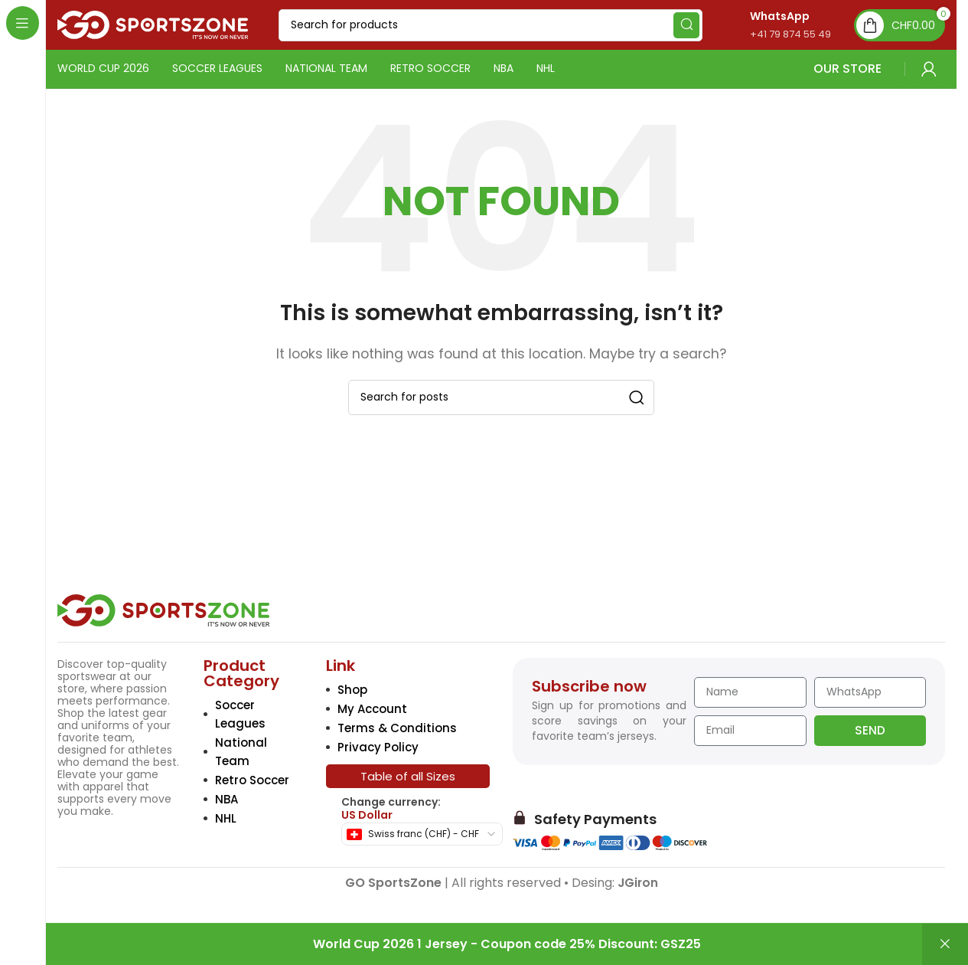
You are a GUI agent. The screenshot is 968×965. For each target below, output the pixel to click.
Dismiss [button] (945, 944)
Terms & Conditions (397, 728)
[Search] (490, 25)
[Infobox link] (774, 25)
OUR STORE (782, 68)
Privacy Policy (378, 747)
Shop (352, 690)
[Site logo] (152, 24)
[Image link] (163, 609)
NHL (225, 818)
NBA (226, 799)
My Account (372, 709)
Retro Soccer (252, 780)
